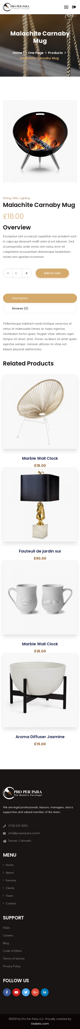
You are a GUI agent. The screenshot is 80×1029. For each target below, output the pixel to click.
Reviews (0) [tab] (20, 308)
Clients (10, 888)
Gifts (15, 198)
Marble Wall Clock (40, 458)
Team (9, 895)
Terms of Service (14, 958)
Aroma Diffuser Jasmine (40, 737)
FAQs (6, 927)
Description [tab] (20, 298)
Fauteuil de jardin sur (40, 551)
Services (11, 880)
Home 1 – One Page (28, 53)
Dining (7, 198)
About (10, 872)
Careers (8, 935)
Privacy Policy (11, 966)
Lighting (25, 198)
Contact (11, 903)
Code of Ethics (12, 951)
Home (10, 865)
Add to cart (52, 273)
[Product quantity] (17, 273)
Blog (6, 943)
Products (55, 53)
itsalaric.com (40, 1024)
